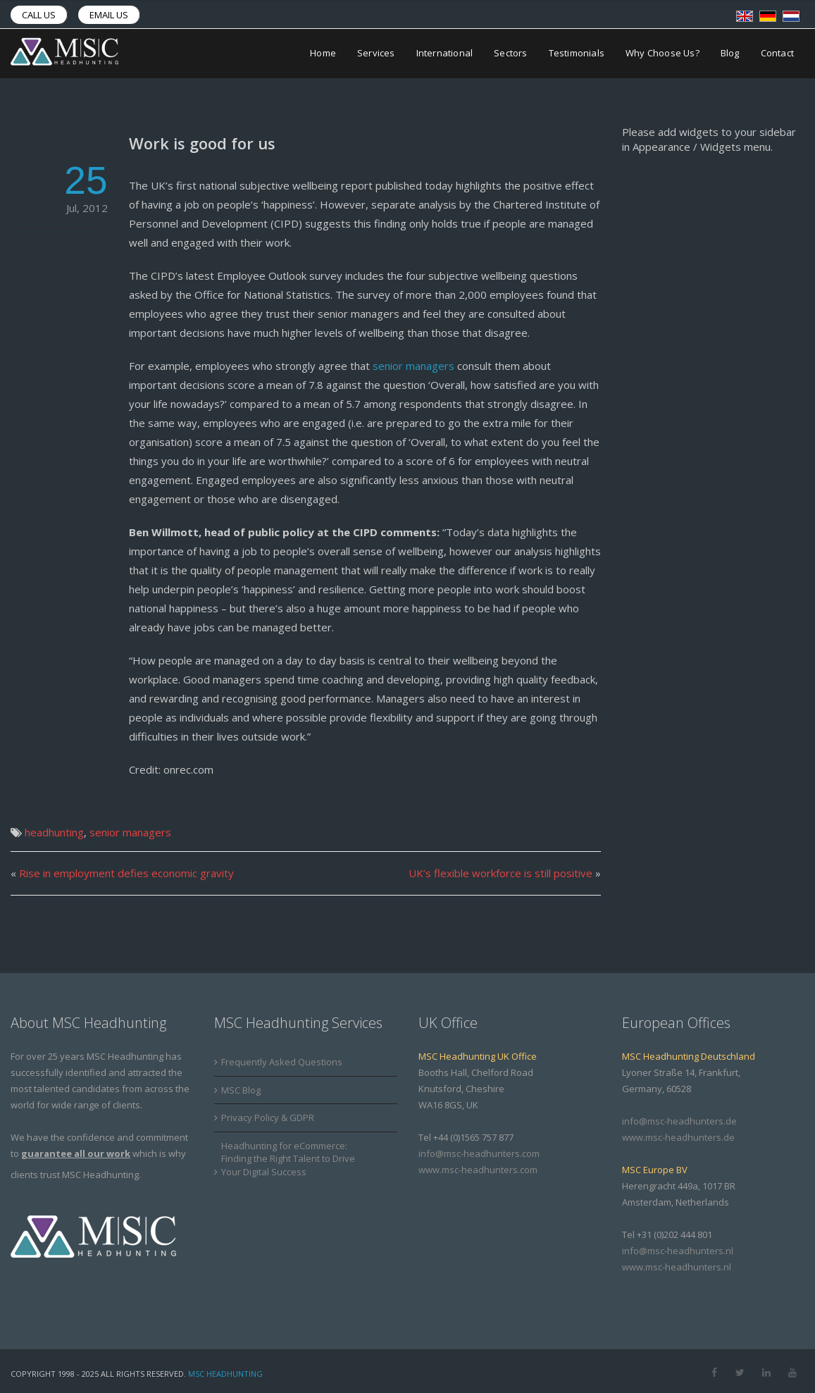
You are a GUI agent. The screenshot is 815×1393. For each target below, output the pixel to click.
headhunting (54, 832)
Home (323, 53)
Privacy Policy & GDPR (267, 1117)
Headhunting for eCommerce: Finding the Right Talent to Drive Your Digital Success (288, 1158)
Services (376, 53)
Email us (108, 14)
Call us (39, 14)
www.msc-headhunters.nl (676, 1267)
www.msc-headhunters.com (477, 1169)
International (444, 53)
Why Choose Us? (662, 53)
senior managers (415, 366)
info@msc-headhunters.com (479, 1153)
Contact (777, 53)
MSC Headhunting (225, 1373)
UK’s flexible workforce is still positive (500, 873)
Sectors (510, 53)
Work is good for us (202, 143)
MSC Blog (241, 1090)
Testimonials (576, 53)
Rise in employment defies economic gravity (126, 873)
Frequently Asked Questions (281, 1061)
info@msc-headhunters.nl (677, 1250)
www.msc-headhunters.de (678, 1137)
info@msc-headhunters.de (679, 1121)
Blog (730, 53)
